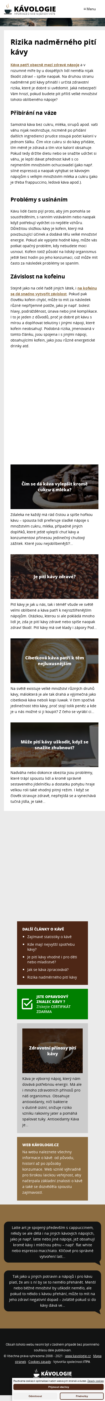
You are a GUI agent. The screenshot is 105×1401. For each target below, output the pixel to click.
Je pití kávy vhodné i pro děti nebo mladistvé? (52, 959)
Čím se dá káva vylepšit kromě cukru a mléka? (55, 487)
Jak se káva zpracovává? (48, 969)
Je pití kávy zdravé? (55, 577)
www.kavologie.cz (78, 1356)
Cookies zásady (39, 1361)
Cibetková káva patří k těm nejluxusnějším (54, 660)
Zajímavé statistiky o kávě (49, 936)
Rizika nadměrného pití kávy (52, 977)
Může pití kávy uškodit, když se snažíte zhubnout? (54, 745)
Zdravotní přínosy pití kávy (52, 1051)
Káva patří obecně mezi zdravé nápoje (44, 64)
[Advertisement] (49, 408)
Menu (91, 9)
